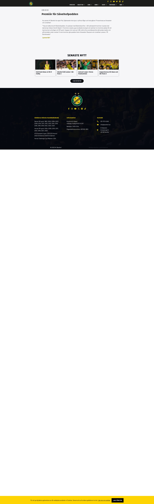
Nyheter (72, 5)
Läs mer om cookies (104, 500)
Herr (97, 5)
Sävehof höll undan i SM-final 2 (65, 73)
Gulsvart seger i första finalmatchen (85, 73)
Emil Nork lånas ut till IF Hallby (44, 73)
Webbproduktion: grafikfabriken (98, 147)
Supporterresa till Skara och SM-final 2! (108, 73)
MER (122, 5)
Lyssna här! (46, 37)
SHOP (104, 5)
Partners (113, 5)
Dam (90, 5)
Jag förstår (117, 500)
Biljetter (81, 5)
